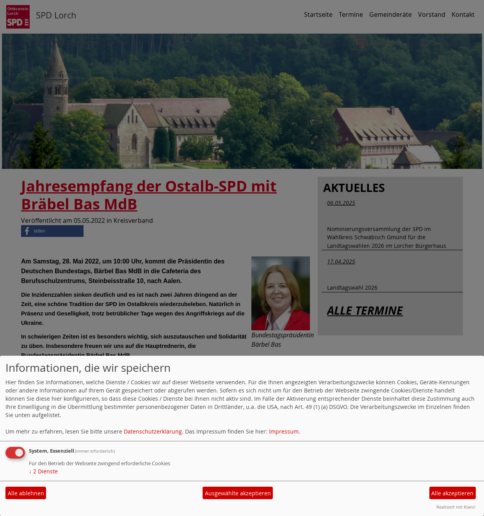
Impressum (284, 431)
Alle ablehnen (26, 493)
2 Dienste (43, 471)
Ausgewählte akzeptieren (238, 493)
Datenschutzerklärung (153, 431)
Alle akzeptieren (452, 493)
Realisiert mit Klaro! (455, 507)
